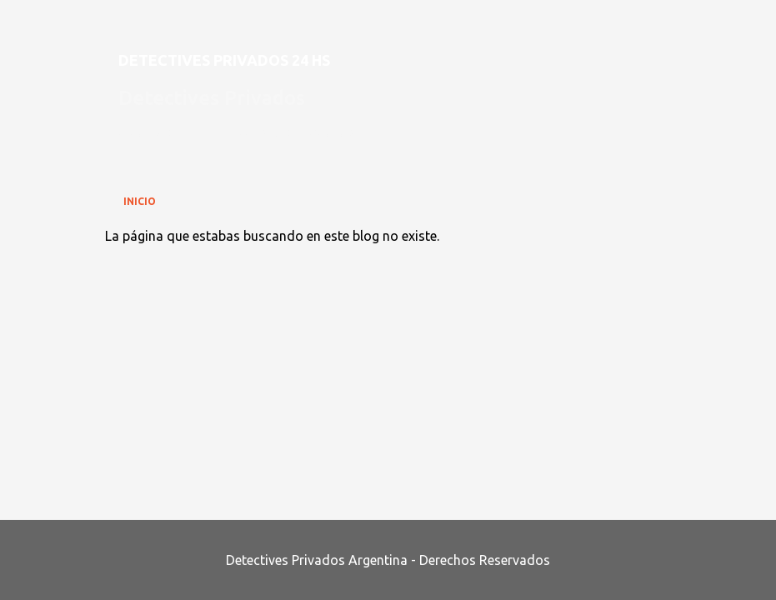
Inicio (139, 201)
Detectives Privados (211, 98)
